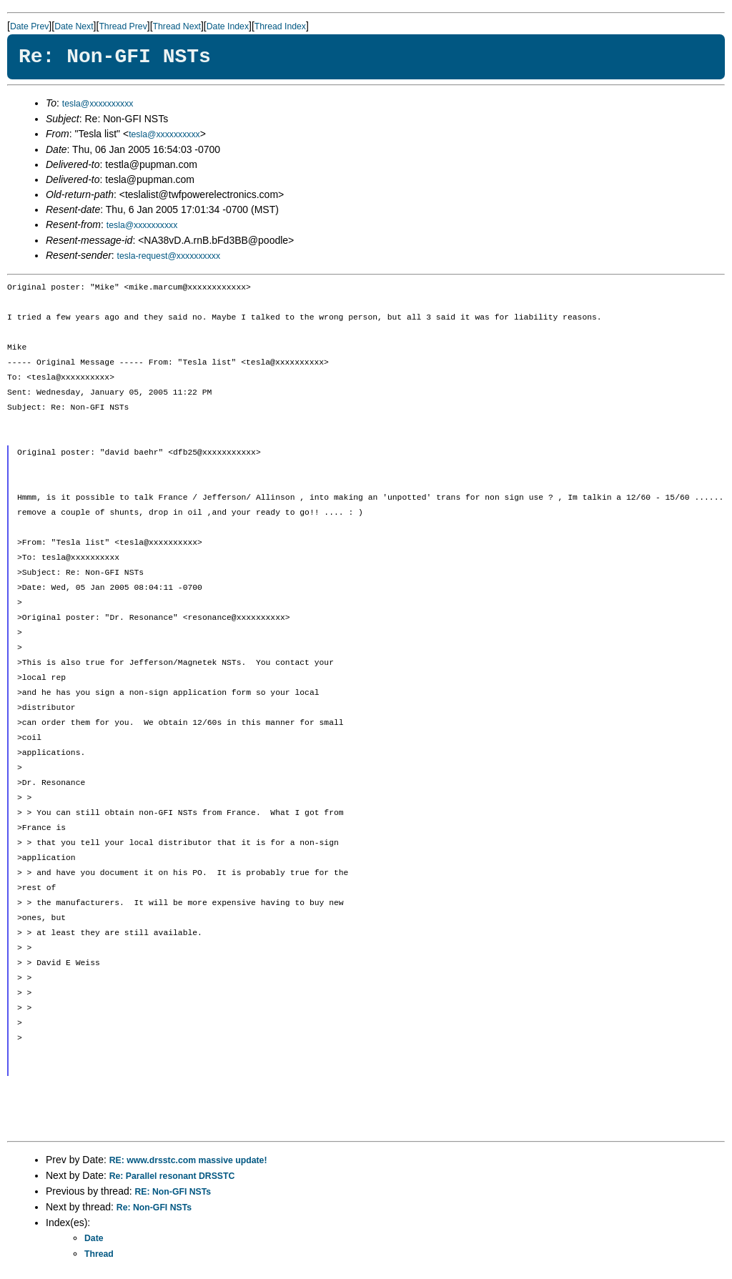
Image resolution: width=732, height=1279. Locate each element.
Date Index (228, 26)
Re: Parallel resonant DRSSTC (172, 1176)
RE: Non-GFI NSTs (173, 1192)
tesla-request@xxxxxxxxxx (169, 256)
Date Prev (29, 26)
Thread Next (177, 26)
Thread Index (280, 26)
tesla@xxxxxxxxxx (98, 104)
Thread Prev (123, 26)
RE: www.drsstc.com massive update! (188, 1160)
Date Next (73, 26)
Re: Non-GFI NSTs (154, 1208)
